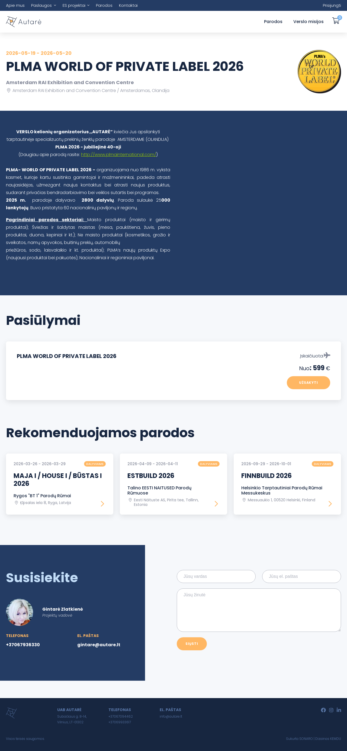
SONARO (306, 738)
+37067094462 (120, 716)
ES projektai (74, 5)
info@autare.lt (171, 716)
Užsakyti (308, 382)
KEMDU (335, 738)
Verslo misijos (308, 21)
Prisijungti (332, 5)
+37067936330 (23, 645)
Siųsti (191, 643)
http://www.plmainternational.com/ (118, 154)
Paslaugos (41, 5)
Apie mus (15, 5)
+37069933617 (119, 722)
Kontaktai (128, 5)
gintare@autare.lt (98, 645)
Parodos (104, 5)
